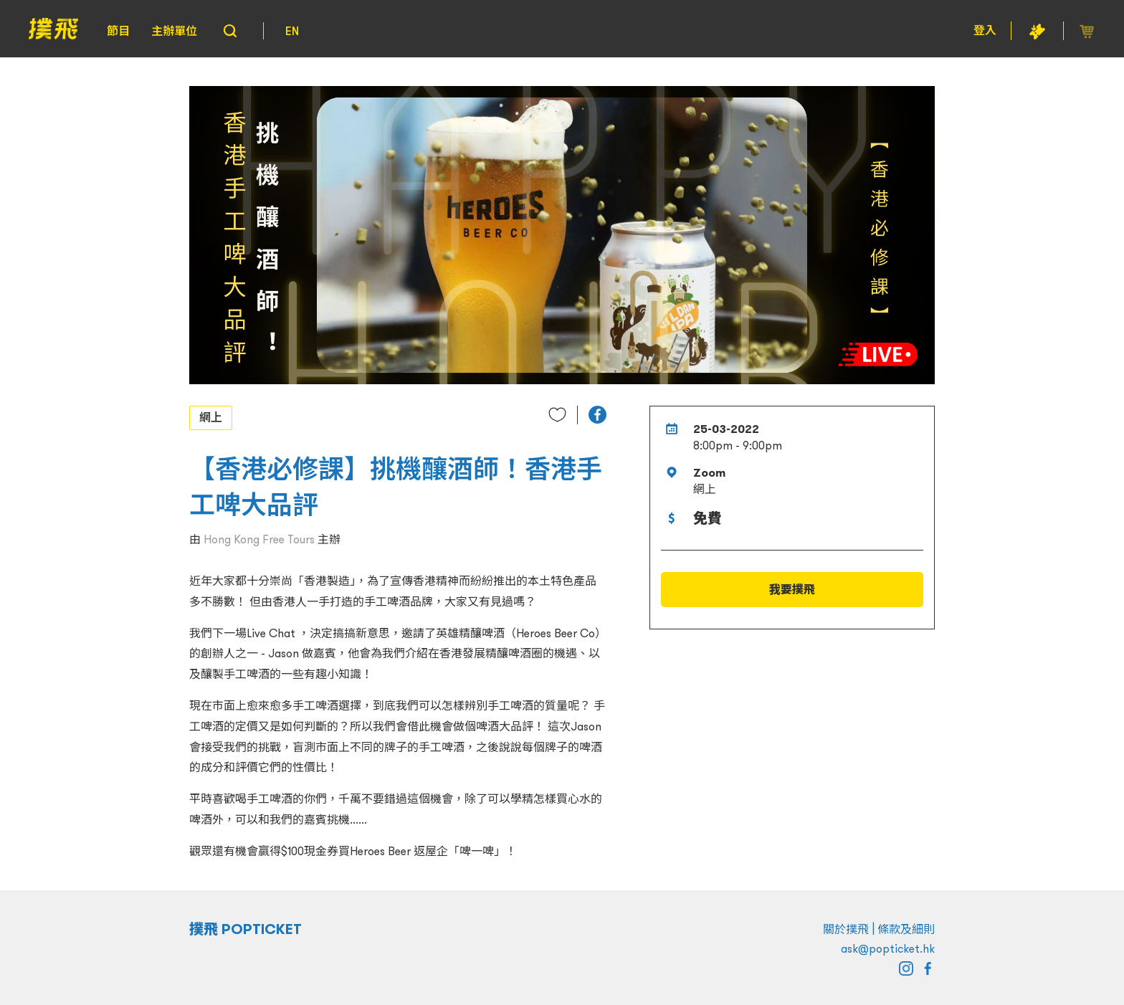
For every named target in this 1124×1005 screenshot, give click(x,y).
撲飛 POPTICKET (245, 929)
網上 (210, 417)
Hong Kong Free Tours (259, 539)
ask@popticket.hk (888, 948)
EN (292, 31)
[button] (597, 415)
